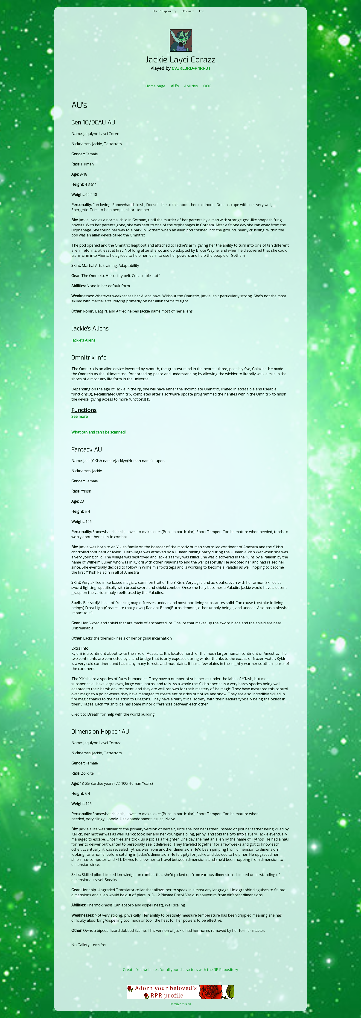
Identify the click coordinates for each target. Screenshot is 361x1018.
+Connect (187, 11)
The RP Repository (164, 11)
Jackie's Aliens (83, 340)
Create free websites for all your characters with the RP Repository (180, 969)
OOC (207, 86)
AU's (175, 86)
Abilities (191, 86)
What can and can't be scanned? (98, 432)
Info (201, 11)
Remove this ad (180, 1004)
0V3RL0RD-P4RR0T (191, 68)
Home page (155, 86)
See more (79, 416)
